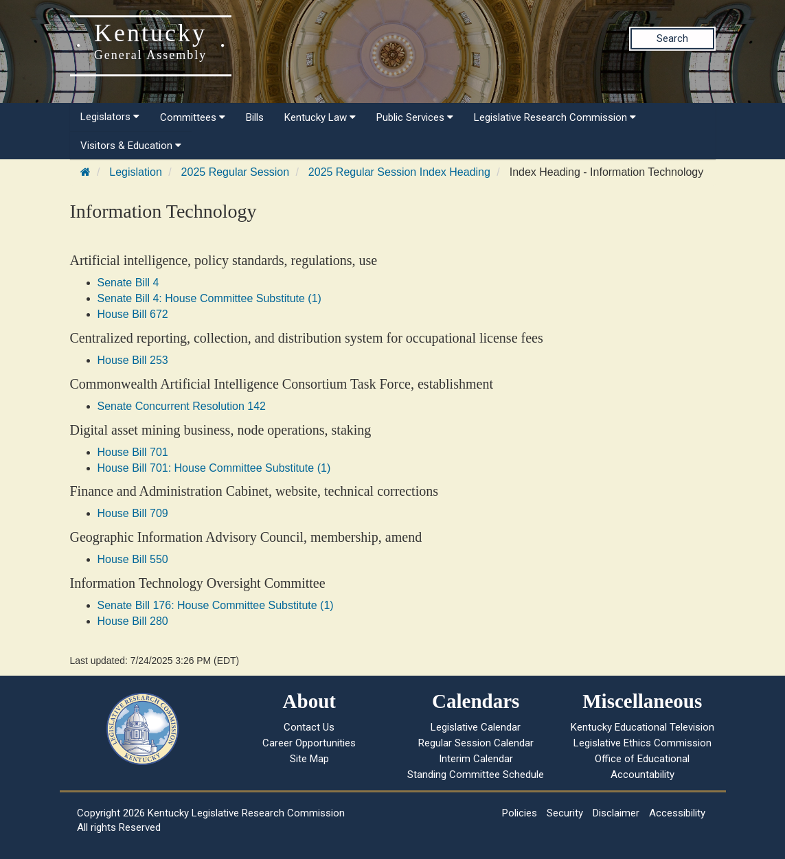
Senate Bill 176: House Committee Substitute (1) (216, 605)
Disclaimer (616, 813)
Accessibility (677, 813)
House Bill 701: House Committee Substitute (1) (214, 468)
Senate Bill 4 (128, 282)
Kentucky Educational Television (642, 727)
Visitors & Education (130, 145)
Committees (192, 117)
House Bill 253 (133, 360)
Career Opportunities (309, 743)
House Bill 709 (133, 513)
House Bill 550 (133, 559)
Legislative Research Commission (555, 117)
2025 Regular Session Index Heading (399, 172)
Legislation (135, 172)
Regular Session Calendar (476, 743)
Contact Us (309, 727)
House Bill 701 (133, 452)
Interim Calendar (476, 759)
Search (672, 38)
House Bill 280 (133, 621)
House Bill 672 (133, 314)
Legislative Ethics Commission (642, 743)
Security (565, 813)
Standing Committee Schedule (475, 774)
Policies (519, 813)
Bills (255, 117)
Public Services (414, 117)
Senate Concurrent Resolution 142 (182, 406)
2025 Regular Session (235, 172)
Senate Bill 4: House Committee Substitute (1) (209, 298)
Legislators (109, 117)
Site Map (309, 759)
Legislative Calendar (476, 727)
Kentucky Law (320, 117)
